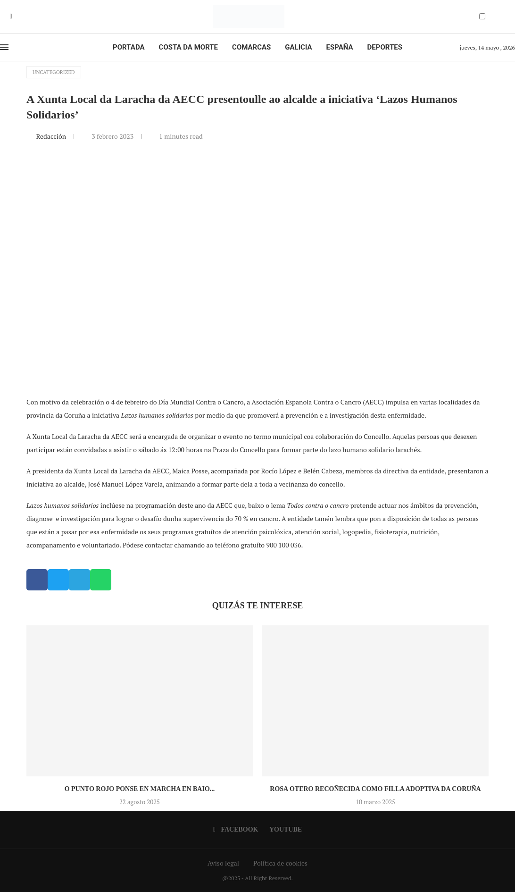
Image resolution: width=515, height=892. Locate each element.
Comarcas (251, 47)
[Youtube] (17, 16)
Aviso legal (223, 862)
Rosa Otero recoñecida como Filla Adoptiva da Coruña (375, 788)
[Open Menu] (4, 47)
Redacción (51, 136)
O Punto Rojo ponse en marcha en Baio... (140, 788)
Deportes (384, 47)
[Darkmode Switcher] (482, 16)
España (339, 47)
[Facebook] (11, 16)
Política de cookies (280, 862)
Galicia (298, 47)
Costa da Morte (188, 47)
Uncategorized (54, 72)
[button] (37, 579)
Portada (128, 47)
